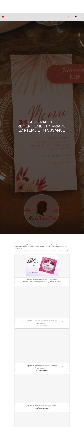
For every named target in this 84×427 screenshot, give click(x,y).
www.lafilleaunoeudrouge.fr (42, 282)
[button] (3, 17)
